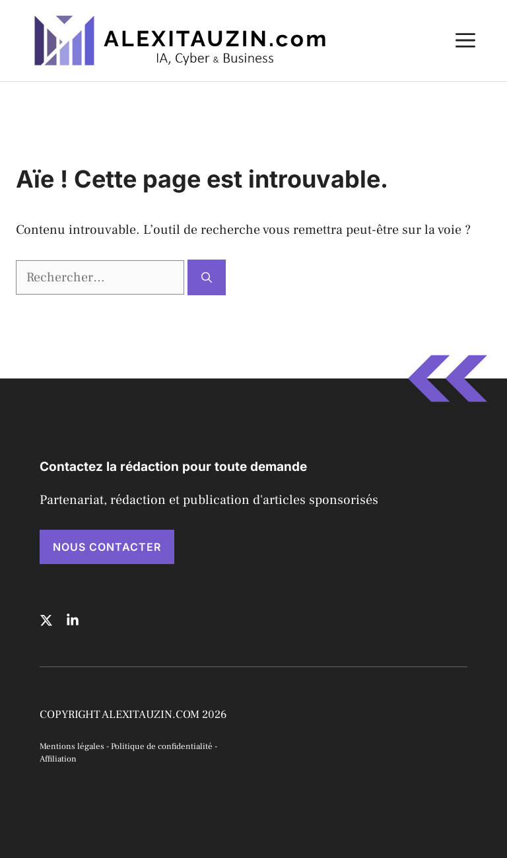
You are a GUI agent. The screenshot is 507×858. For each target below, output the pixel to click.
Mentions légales (72, 746)
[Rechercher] (206, 277)
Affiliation (58, 759)
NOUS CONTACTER (107, 547)
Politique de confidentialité (162, 746)
